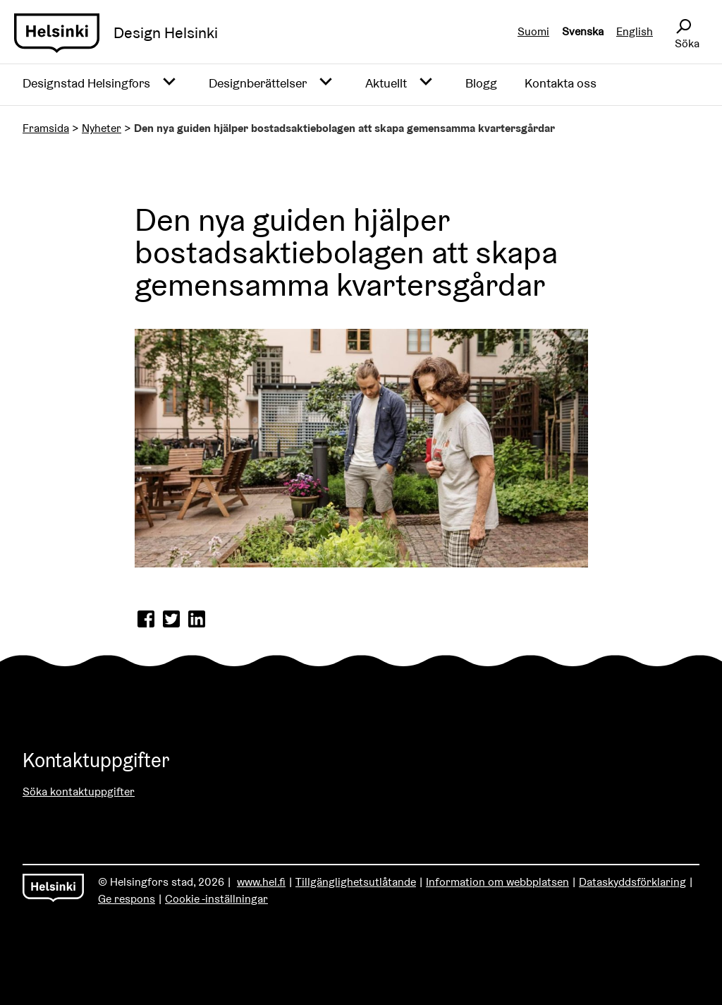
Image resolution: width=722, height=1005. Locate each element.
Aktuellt (386, 83)
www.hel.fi (261, 881)
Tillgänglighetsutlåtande (355, 881)
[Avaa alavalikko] (169, 82)
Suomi (533, 31)
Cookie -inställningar (216, 898)
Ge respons (126, 898)
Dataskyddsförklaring (632, 881)
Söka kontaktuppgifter (79, 791)
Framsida (46, 128)
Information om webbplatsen (497, 881)
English (634, 31)
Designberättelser (258, 83)
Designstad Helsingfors (86, 83)
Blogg (481, 83)
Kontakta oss (560, 83)
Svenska (583, 31)
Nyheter (101, 128)
